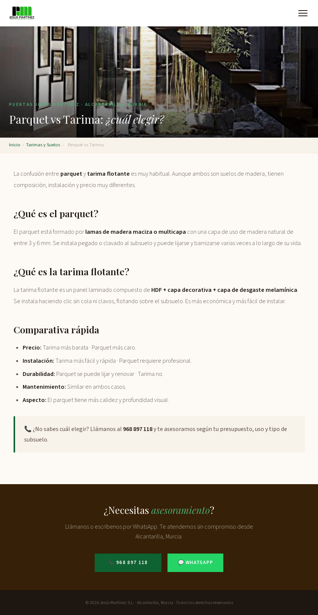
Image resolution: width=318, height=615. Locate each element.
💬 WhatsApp (195, 562)
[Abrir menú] (303, 13)
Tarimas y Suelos (43, 144)
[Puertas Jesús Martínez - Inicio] (22, 13)
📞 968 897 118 (128, 562)
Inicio (14, 144)
